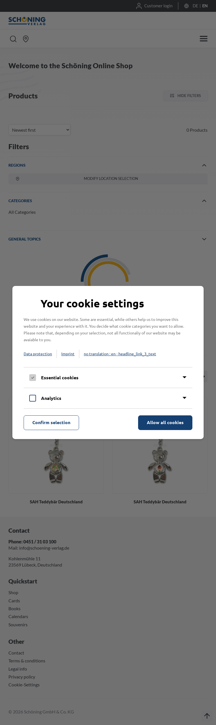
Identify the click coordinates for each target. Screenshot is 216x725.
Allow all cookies (165, 422)
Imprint (68, 353)
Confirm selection (51, 422)
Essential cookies (59, 377)
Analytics (51, 398)
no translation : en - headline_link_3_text (120, 353)
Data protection (38, 353)
